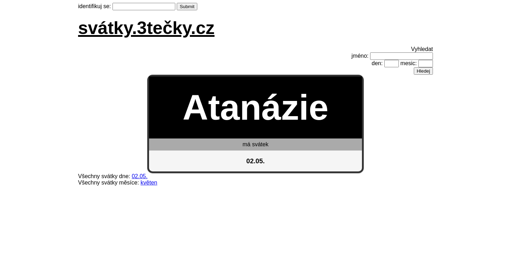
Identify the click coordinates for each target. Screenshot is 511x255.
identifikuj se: (94, 6)
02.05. (139, 176)
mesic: (408, 63)
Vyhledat (422, 49)
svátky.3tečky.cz (146, 28)
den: (377, 63)
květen (149, 183)
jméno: (360, 56)
